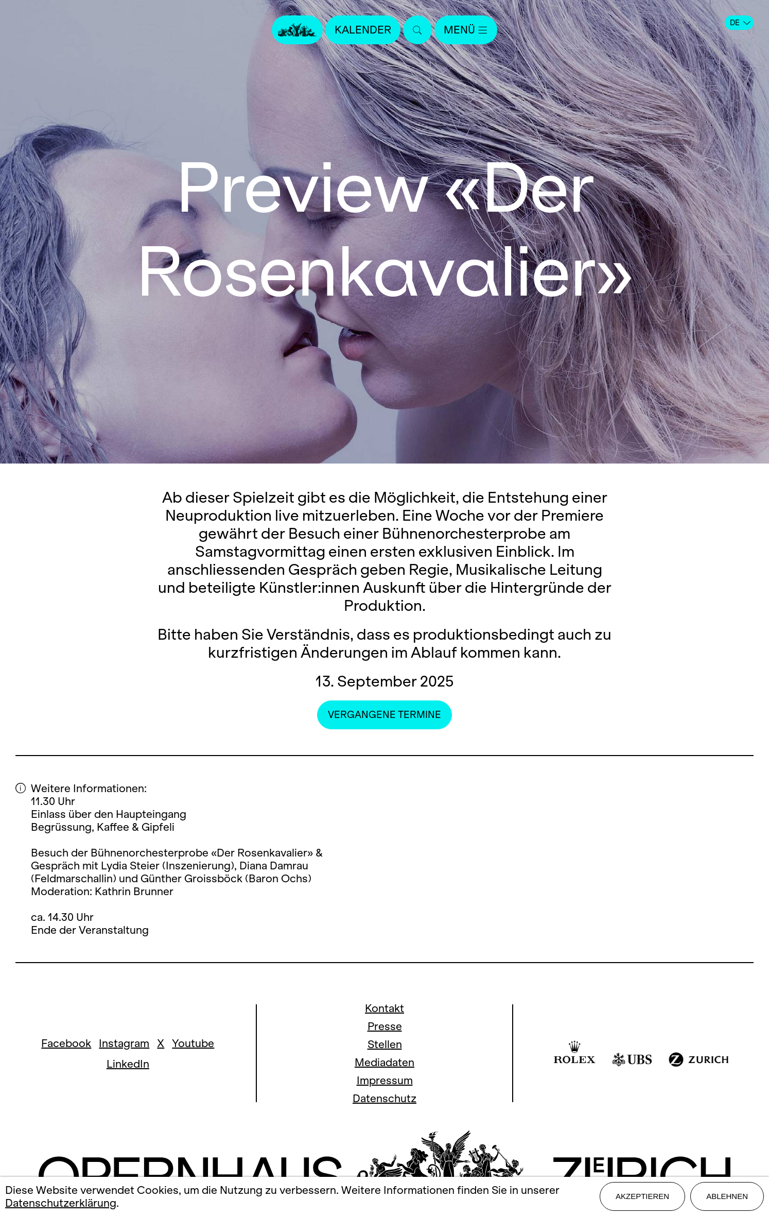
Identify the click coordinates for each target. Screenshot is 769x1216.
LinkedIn (128, 1064)
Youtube (193, 1043)
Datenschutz (384, 1098)
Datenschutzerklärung (60, 1203)
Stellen (385, 1044)
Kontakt (384, 1008)
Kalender (363, 30)
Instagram (124, 1043)
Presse (385, 1026)
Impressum (385, 1080)
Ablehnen (727, 1196)
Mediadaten (384, 1062)
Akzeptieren (642, 1196)
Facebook (66, 1043)
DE (740, 23)
